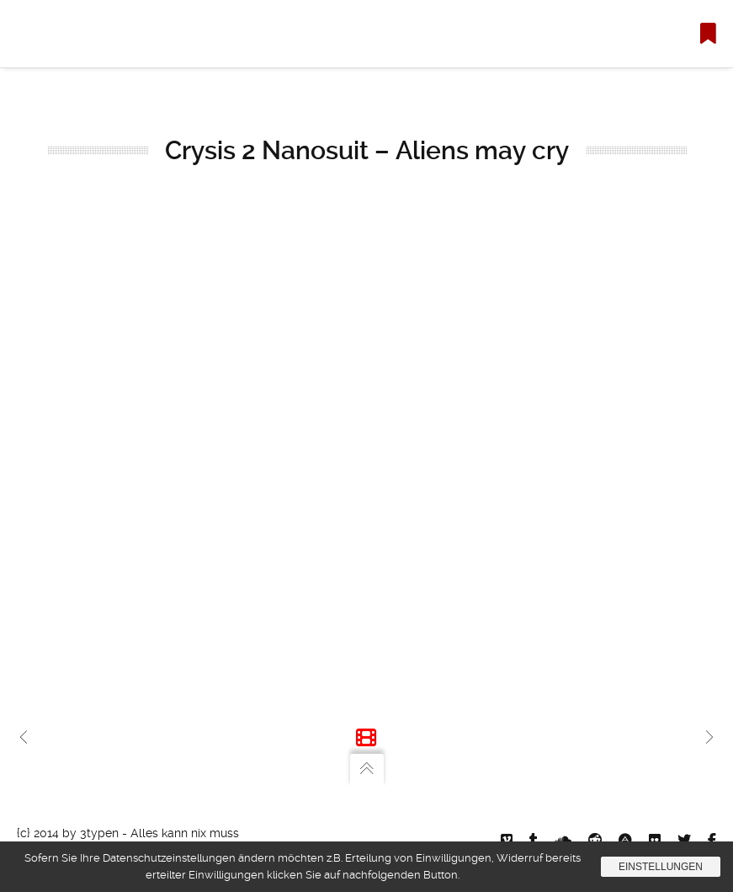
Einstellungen (661, 867)
